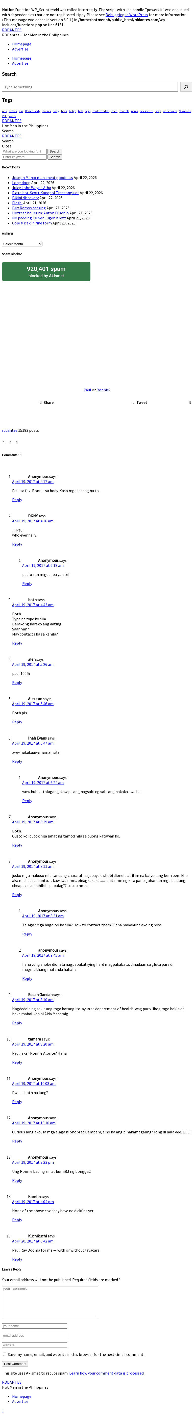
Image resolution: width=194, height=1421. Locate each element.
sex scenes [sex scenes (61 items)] (146, 111)
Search (55, 151)
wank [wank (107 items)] (12, 116)
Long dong (21, 182)
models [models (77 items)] (124, 111)
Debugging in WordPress (127, 14)
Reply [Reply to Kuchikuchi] (17, 1259)
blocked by (46, 271)
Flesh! (17, 202)
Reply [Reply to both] (17, 643)
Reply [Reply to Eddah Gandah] (17, 1022)
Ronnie (102, 389)
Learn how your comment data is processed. (106, 1379)
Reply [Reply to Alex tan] (17, 721)
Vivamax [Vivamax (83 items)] (185, 111)
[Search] (186, 87)
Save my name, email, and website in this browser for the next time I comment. (76, 1360)
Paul (87, 389)
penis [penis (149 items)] (134, 111)
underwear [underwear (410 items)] (170, 111)
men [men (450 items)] (114, 111)
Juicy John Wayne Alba (31, 187)
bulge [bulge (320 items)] (72, 111)
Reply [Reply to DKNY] (17, 544)
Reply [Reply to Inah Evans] (17, 761)
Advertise (20, 49)
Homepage (21, 43)
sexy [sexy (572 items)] (158, 111)
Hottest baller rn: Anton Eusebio (40, 212)
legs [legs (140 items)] (87, 111)
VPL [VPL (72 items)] (4, 116)
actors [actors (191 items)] (13, 111)
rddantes (10, 430)
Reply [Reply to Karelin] (17, 1219)
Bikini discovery (25, 197)
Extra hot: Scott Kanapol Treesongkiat (45, 192)
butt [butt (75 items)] (80, 111)
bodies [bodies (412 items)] (46, 111)
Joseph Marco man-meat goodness (42, 177)
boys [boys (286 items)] (64, 111)
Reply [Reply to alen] (17, 682)
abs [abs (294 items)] (4, 111)
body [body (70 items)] (56, 111)
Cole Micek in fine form (32, 222)
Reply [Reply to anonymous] (27, 978)
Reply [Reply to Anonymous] (17, 499)
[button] (8, 130)
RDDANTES (11, 29)
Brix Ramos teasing (29, 207)
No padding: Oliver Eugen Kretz (39, 217)
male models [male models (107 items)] (100, 111)
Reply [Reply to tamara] (17, 1062)
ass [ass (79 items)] (21, 111)
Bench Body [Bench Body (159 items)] (32, 111)
